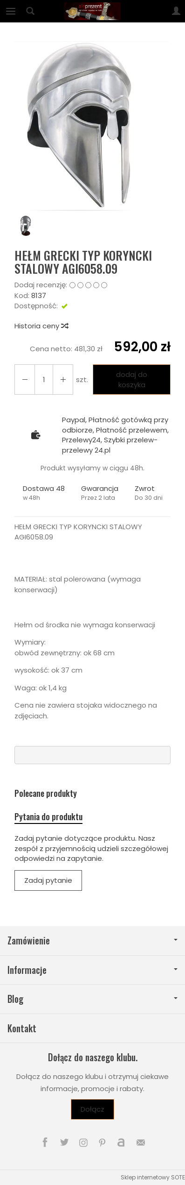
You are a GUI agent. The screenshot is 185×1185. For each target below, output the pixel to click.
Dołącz (92, 1109)
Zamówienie (92, 940)
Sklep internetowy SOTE (153, 1177)
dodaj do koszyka (131, 379)
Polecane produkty (45, 793)
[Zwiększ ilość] (24, 379)
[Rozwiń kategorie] (10, 11)
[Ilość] (43, 379)
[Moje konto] (176, 11)
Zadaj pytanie (48, 880)
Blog (92, 999)
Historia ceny (41, 326)
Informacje (92, 970)
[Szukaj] (30, 11)
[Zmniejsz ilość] (63, 379)
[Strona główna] (92, 11)
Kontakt (21, 1028)
